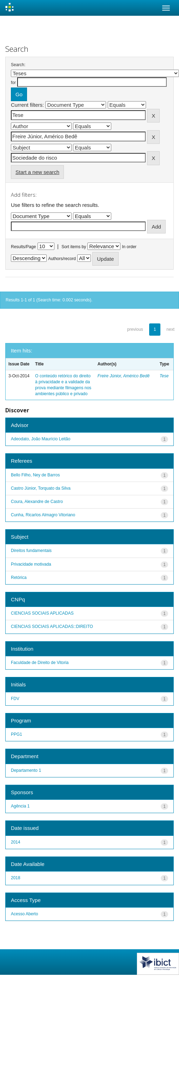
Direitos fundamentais (31, 550)
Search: (18, 64)
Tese (164, 375)
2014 (15, 842)
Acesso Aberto (24, 913)
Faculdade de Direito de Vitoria (40, 662)
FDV (15, 698)
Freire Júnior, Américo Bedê (124, 375)
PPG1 (16, 734)
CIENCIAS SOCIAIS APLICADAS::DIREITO (52, 626)
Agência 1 (20, 806)
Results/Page (23, 246)
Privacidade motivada (31, 564)
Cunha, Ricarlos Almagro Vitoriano (43, 514)
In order (129, 246)
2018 (15, 877)
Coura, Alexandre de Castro (37, 501)
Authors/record (62, 258)
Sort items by (73, 246)
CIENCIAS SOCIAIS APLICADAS (42, 613)
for (13, 82)
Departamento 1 (26, 770)
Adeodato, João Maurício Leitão (40, 438)
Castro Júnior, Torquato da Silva (41, 488)
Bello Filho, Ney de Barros (35, 475)
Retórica (19, 577)
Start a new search (37, 172)
